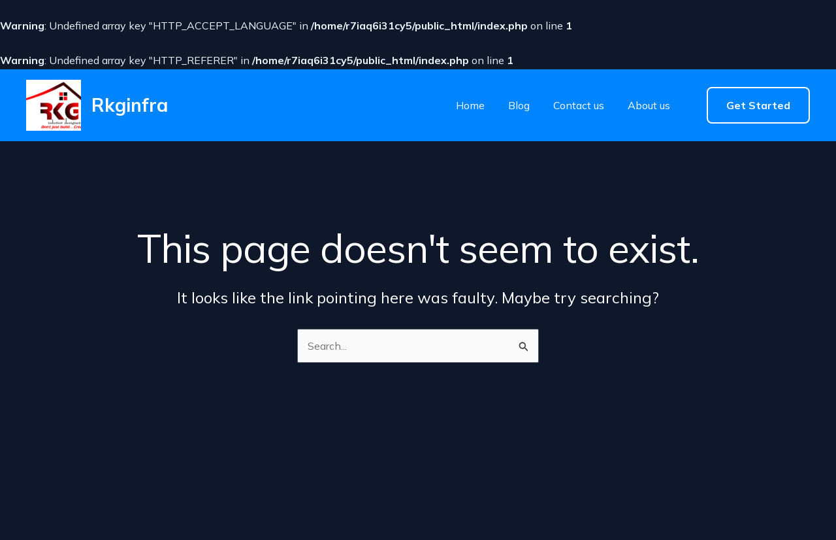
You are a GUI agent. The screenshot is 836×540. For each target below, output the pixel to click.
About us (649, 105)
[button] (758, 105)
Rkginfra (129, 104)
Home (470, 105)
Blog (519, 105)
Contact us (578, 105)
